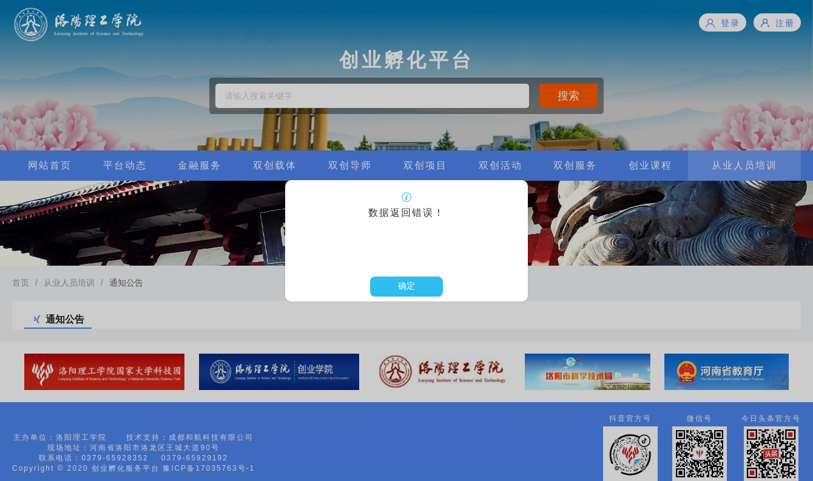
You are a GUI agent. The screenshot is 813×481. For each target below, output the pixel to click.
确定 (406, 286)
